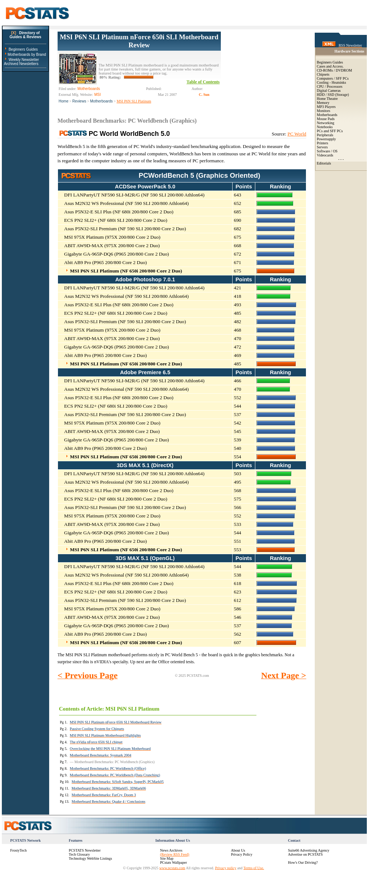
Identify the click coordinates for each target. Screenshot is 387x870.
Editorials (324, 163)
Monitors (324, 111)
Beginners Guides (23, 49)
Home (64, 101)
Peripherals (325, 135)
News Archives (171, 850)
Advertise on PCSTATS (305, 854)
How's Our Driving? (303, 862)
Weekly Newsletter (23, 60)
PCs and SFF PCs (330, 131)
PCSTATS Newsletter (85, 850)
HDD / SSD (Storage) (333, 95)
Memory (323, 103)
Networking (326, 123)
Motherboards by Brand (27, 55)
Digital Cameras (329, 91)
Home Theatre (327, 99)
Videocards (325, 155)
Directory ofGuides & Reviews (25, 35)
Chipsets (323, 74)
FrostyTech (18, 850)
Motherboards (101, 101)
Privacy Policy (241, 854)
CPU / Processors (330, 86)
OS (335, 151)
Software (323, 151)
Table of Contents (203, 81)
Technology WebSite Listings (90, 858)
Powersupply (326, 139)
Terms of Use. (253, 868)
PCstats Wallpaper (173, 862)
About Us (238, 850)
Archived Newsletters (21, 64)
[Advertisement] (263, 68)
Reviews (79, 101)
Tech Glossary (79, 854)
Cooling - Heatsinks (331, 82)
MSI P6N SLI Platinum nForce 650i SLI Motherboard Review (139, 41)
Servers (322, 147)
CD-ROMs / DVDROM (334, 70)
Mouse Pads (326, 119)
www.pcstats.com (172, 868)
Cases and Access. (330, 66)
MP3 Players (326, 107)
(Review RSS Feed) (174, 854)
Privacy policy (225, 868)
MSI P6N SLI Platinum (134, 101)
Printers (322, 143)
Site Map (166, 858)
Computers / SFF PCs (333, 78)
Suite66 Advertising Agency (308, 850)
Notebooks (325, 127)
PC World (297, 134)
